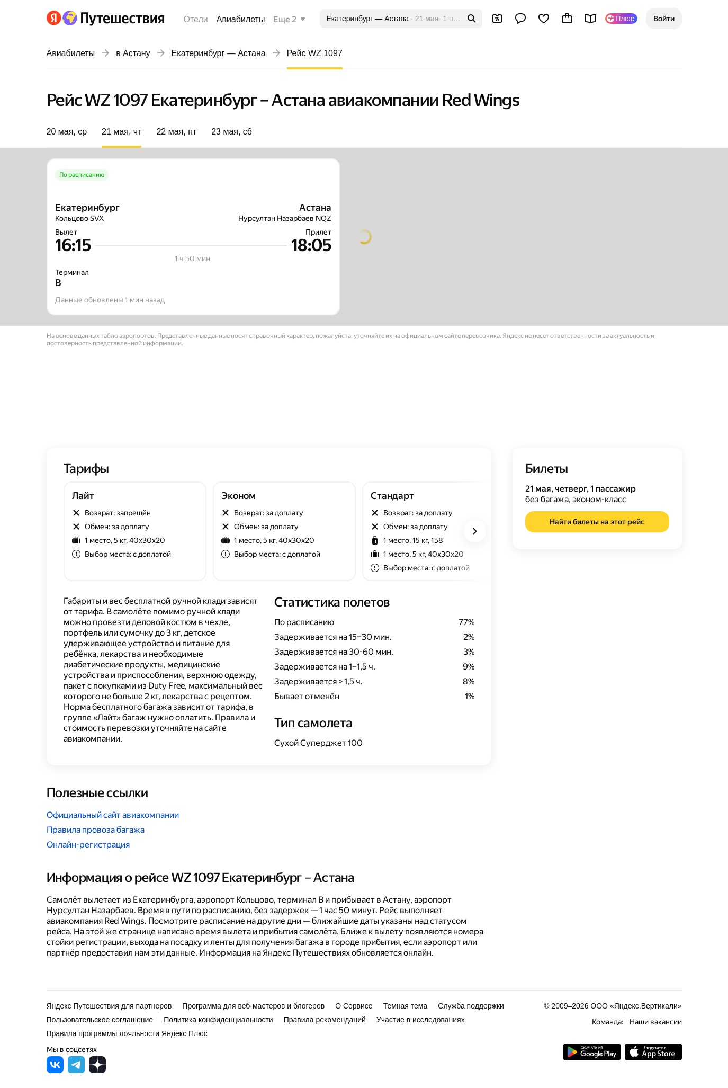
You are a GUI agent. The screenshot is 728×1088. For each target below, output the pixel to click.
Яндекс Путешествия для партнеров (109, 1006)
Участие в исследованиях (420, 1019)
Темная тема (405, 1006)
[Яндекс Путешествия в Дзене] (97, 1070)
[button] (664, 18)
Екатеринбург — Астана (219, 53)
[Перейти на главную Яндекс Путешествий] (113, 18)
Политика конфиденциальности (218, 1019)
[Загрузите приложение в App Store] (653, 1057)
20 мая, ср (67, 131)
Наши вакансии (656, 1022)
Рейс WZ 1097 (315, 53)
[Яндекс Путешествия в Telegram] (76, 1070)
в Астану (133, 53)
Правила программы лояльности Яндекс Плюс (127, 1033)
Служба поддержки (471, 1006)
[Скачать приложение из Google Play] (592, 1057)
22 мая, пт (176, 131)
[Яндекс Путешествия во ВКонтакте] (55, 1070)
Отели (196, 19)
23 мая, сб (231, 131)
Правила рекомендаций (325, 1019)
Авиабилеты (241, 19)
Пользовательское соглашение (100, 1019)
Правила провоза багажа (96, 830)
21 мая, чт (121, 131)
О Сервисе (354, 1006)
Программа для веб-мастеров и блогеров (253, 1006)
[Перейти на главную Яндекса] (54, 18)
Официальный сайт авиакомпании (113, 815)
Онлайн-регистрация (88, 845)
